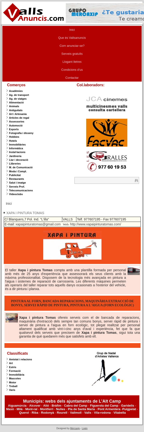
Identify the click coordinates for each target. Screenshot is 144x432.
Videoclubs (16, 194)
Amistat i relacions (20, 359)
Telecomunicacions (21, 190)
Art (11, 363)
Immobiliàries (17, 144)
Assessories (16, 121)
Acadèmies (16, 91)
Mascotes (15, 378)
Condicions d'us (72, 69)
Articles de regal (19, 117)
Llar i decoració (18, 159)
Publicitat (15, 175)
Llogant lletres (72, 61)
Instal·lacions (17, 152)
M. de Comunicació (21, 167)
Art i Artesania (18, 114)
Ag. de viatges (18, 98)
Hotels (13, 140)
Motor (12, 382)
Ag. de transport (19, 95)
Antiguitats (16, 110)
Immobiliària (16, 374)
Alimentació (16, 102)
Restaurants (16, 178)
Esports (14, 129)
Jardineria (15, 156)
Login (84, 428)
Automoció (16, 125)
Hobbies (14, 136)
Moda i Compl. (18, 171)
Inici (72, 29)
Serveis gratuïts (71, 53)
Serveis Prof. (17, 186)
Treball (13, 386)
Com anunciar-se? (71, 45)
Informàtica (16, 148)
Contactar (71, 77)
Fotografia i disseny (21, 133)
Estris (12, 367)
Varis (12, 390)
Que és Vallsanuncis (72, 37)
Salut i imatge (17, 182)
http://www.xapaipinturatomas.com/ (95, 224)
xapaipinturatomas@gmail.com (38, 224)
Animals (14, 106)
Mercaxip (75, 428)
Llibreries (15, 163)
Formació (15, 370)
